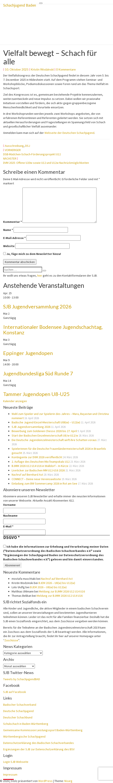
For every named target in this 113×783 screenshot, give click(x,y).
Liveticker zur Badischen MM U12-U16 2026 (38, 470)
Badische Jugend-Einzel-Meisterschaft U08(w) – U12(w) (46, 422)
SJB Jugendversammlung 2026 (37, 306)
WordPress (45, 781)
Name (8, 230)
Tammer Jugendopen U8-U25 (36, 394)
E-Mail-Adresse (14, 238)
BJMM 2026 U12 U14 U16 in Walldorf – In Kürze (40, 466)
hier (39, 275)
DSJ (27, 146)
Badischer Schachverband (19, 705)
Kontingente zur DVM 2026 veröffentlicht (37, 457)
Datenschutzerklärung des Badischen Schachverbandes (38, 743)
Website (9, 246)
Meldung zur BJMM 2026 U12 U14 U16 (62, 591)
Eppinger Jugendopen (28, 353)
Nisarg (68, 781)
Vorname (9, 505)
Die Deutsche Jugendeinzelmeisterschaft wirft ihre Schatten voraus (54, 440)
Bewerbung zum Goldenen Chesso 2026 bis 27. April (44, 431)
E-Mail (8, 526)
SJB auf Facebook (14, 692)
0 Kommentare (66, 69)
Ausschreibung (14, 146)
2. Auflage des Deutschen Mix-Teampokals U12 (41, 462)
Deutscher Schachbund (17, 717)
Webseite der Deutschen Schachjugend (69, 133)
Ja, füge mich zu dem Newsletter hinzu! (32, 254)
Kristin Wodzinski (42, 69)
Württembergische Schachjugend (24, 736)
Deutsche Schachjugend (18, 711)
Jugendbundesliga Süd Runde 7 (38, 373)
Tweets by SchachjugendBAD (21, 679)
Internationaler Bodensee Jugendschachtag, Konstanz (53, 329)
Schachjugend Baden (19, 5)
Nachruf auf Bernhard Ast (27, 474)
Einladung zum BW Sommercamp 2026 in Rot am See (44, 483)
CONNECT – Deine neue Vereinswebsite (36, 479)
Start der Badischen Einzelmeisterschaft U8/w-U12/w (45, 435)
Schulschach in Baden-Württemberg (25, 724)
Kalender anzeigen (15, 401)
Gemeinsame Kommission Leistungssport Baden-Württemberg (43, 730)
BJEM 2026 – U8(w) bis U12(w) (57, 583)
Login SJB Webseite (15, 762)
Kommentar (12, 222)
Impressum (10, 774)
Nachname (10, 515)
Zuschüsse (11, 640)
